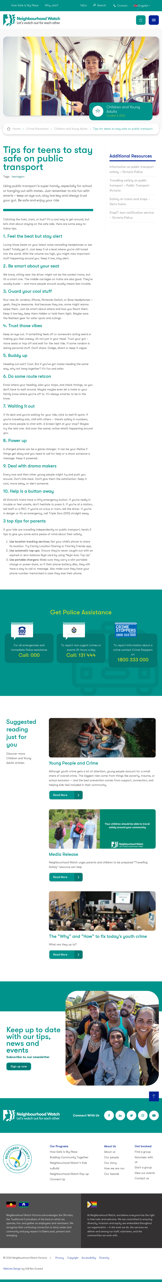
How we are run (114, 1168)
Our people (111, 1157)
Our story (110, 1162)
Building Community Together (69, 1157)
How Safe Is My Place (63, 1151)
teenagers (18, 176)
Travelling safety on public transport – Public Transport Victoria (129, 185)
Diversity (104, 1257)
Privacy (59, 1257)
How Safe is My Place (24, 5)
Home (16, 128)
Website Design (12, 1268)
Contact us (142, 1178)
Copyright (72, 1257)
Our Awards (111, 1173)
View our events (145, 1173)
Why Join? (51, 5)
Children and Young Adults (70, 128)
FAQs (83, 5)
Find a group (143, 1151)
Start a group (143, 1167)
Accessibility (89, 1257)
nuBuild (54, 1168)
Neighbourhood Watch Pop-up (69, 1173)
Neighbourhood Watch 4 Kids (68, 1162)
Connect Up (57, 1179)
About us (109, 1151)
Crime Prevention (37, 128)
